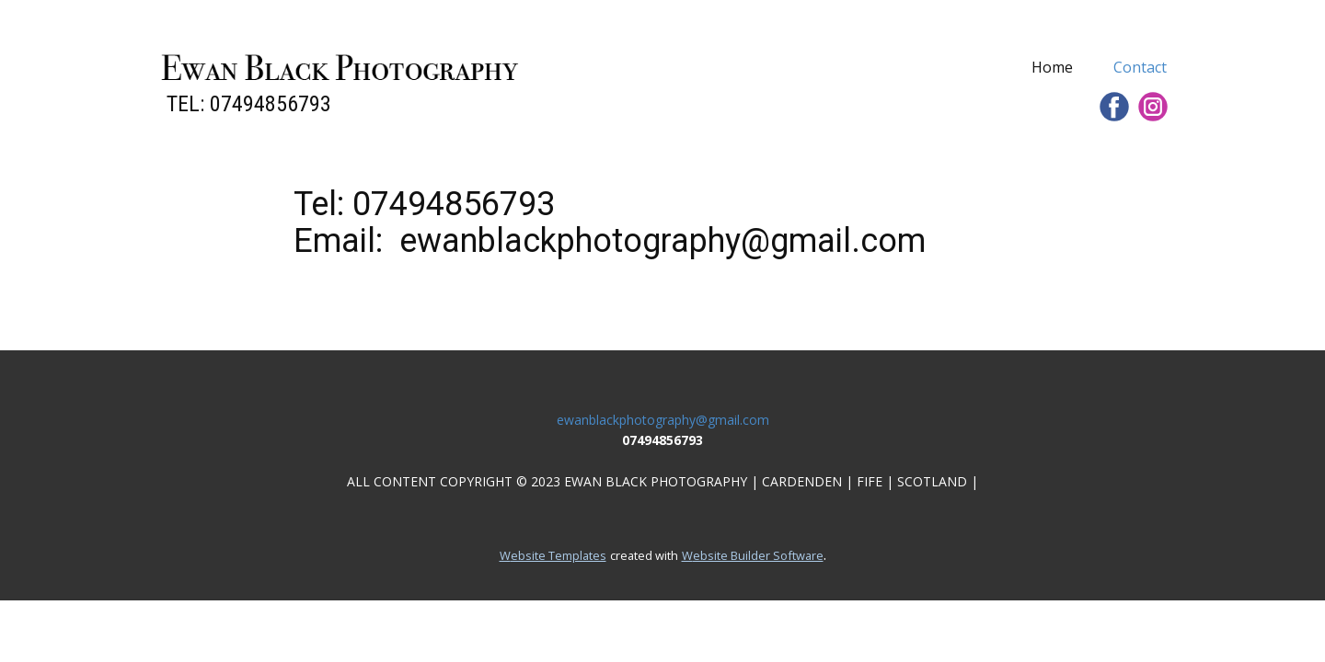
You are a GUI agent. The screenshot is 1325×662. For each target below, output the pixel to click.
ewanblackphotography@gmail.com (663, 419)
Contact (1140, 67)
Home (1052, 67)
